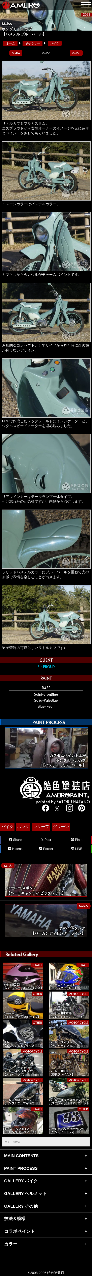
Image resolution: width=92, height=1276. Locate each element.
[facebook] (44, 808)
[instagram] (68, 808)
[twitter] (56, 808)
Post (46, 839)
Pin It (76, 839)
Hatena (15, 849)
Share (15, 839)
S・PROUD (46, 666)
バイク (54, 43)
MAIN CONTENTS (21, 1155)
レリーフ (41, 826)
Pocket (46, 849)
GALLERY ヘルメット (25, 1193)
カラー (10, 1244)
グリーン (61, 826)
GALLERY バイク (21, 1180)
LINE (76, 849)
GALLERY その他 (21, 1206)
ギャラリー (32, 43)
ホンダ (23, 826)
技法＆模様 (14, 1218)
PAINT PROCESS (21, 1168)
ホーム (10, 43)
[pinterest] (80, 808)
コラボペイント (19, 1231)
